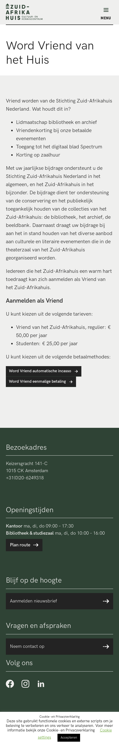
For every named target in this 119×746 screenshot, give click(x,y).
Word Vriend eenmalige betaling (37, 381)
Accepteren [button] (69, 738)
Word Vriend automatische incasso (40, 371)
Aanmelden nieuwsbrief (33, 601)
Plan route (20, 545)
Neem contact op (27, 646)
